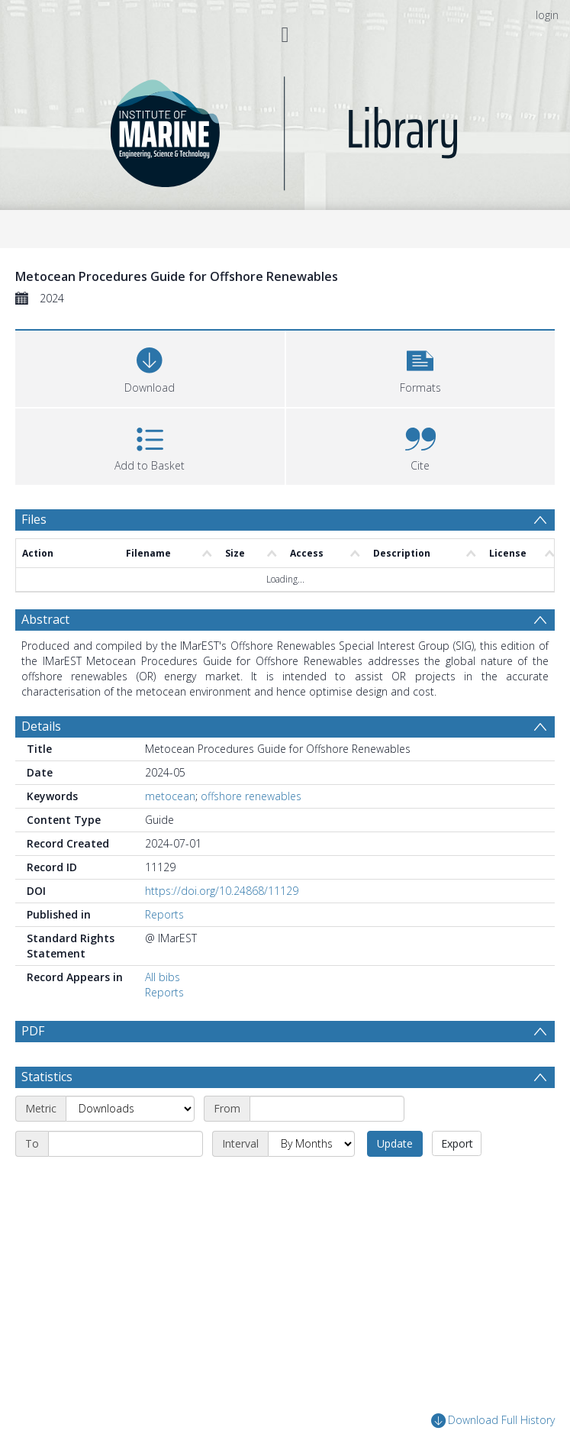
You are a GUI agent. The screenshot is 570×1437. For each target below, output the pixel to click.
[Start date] (327, 1145)
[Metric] (130, 1145)
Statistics (46, 1112)
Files (34, 519)
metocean (170, 796)
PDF (32, 1030)
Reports (164, 914)
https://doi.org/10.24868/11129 (221, 890)
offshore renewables (251, 796)
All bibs (162, 977)
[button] (421, 367)
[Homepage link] (285, 129)
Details (41, 726)
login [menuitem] (547, 15)
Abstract (45, 619)
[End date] (125, 1180)
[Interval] (311, 1180)
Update (395, 1179)
